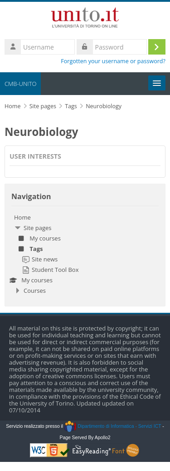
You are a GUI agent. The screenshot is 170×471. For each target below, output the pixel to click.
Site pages (42, 106)
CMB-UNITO (20, 84)
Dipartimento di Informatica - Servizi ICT (112, 426)
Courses (35, 290)
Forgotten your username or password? (113, 61)
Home (22, 217)
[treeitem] (85, 254)
